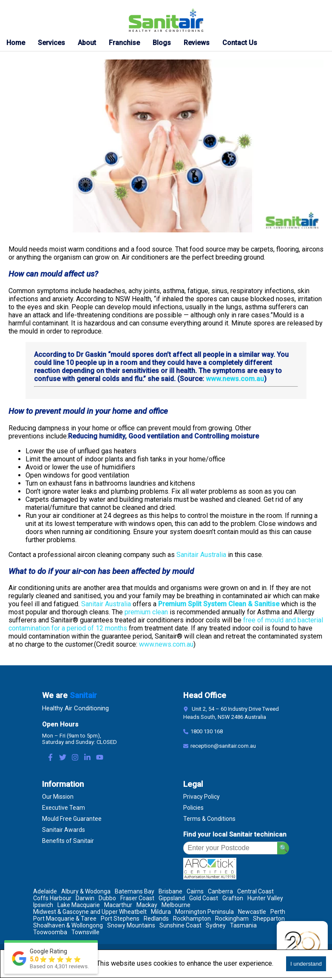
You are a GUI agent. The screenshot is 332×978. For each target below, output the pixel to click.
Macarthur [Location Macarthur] (118, 905)
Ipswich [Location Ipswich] (43, 905)
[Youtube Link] (100, 758)
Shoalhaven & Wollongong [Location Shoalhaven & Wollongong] (68, 925)
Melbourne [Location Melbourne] (176, 905)
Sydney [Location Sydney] (216, 925)
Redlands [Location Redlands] (156, 918)
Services (51, 43)
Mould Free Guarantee (72, 818)
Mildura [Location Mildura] (161, 911)
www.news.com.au (235, 379)
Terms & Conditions (209, 818)
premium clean (146, 612)
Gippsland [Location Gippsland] (172, 898)
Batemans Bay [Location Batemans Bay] (134, 891)
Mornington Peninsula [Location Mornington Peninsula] (204, 911)
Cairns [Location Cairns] (195, 891)
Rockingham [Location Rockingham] (232, 918)
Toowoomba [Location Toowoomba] (50, 932)
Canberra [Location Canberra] (220, 891)
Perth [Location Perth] (277, 911)
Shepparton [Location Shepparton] (269, 918)
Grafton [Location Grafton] (232, 898)
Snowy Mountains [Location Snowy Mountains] (131, 925)
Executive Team (63, 807)
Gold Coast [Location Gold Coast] (203, 898)
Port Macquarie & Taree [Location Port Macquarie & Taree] (64, 918)
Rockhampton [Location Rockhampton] (192, 918)
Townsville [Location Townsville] (85, 932)
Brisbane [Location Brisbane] (170, 891)
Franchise (124, 43)
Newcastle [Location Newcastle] (252, 911)
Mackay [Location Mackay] (146, 905)
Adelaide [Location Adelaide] (45, 891)
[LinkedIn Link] (87, 758)
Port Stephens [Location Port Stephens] (120, 918)
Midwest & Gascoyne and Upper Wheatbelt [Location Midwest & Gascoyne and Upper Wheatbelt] (90, 911)
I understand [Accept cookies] (306, 964)
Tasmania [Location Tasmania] (243, 925)
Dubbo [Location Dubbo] (107, 898)
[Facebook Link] (50, 758)
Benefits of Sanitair (68, 840)
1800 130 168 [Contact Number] (206, 731)
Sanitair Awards (63, 829)
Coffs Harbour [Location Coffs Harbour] (52, 898)
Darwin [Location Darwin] (85, 898)
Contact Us (239, 43)
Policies (193, 807)
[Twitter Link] (63, 758)
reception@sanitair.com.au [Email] (223, 746)
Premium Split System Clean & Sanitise (218, 604)
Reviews (197, 43)
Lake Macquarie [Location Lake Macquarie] (78, 905)
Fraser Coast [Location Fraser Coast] (137, 898)
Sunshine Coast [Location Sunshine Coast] (180, 925)
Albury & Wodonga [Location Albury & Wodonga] (86, 891)
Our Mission (58, 796)
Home (15, 43)
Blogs (162, 43)
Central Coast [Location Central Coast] (255, 891)
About (87, 43)
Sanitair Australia (201, 555)
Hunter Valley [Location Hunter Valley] (265, 898)
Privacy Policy (201, 796)
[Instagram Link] (75, 758)
